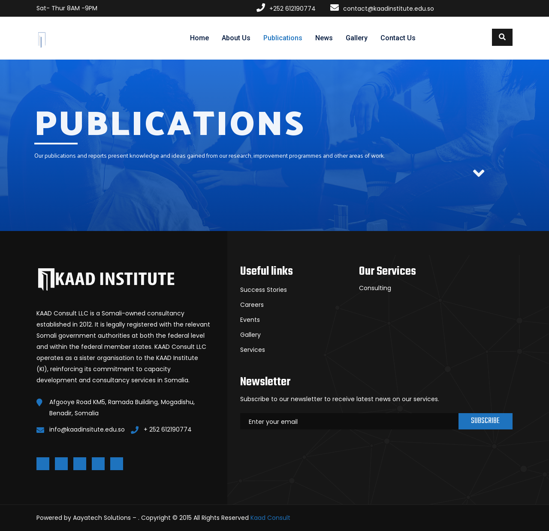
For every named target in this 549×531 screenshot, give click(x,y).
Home (199, 38)
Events (250, 319)
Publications (282, 38)
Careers (252, 304)
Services (252, 349)
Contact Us (398, 38)
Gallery (357, 38)
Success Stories (263, 289)
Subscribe (485, 421)
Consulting (375, 288)
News (324, 38)
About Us (236, 38)
